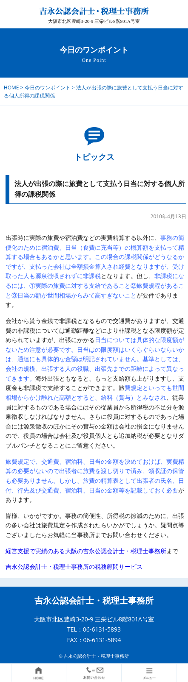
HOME (11, 87)
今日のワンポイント (48, 87)
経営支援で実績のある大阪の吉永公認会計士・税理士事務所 (86, 551)
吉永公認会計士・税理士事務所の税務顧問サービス (74, 566)
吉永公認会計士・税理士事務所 (94, 600)
